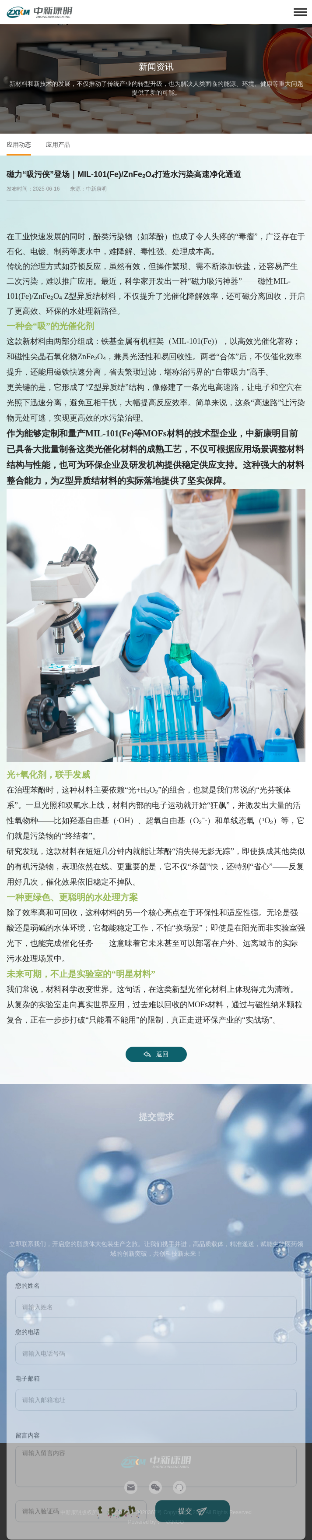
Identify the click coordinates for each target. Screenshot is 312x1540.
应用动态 (19, 144)
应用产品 (58, 144)
